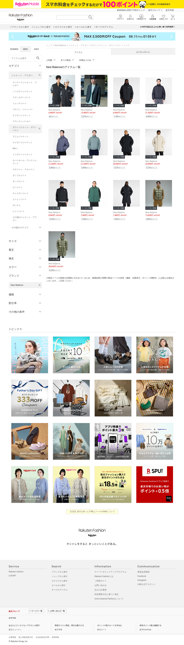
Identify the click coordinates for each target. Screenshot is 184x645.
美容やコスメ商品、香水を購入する (69, 625)
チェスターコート (21, 193)
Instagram (142, 580)
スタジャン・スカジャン (24, 169)
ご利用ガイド (100, 581)
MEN (25, 49)
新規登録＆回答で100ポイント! (131, 10)
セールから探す (59, 585)
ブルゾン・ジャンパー (23, 109)
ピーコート (18, 187)
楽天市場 (170, 10)
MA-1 (15, 148)
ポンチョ (17, 205)
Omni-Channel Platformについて (108, 599)
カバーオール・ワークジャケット (25, 162)
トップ (49, 45)
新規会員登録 (144, 572)
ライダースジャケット (23, 142)
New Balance (60, 45)
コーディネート (143, 52)
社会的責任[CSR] (42, 637)
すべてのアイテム (60, 590)
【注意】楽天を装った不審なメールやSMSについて (92, 511)
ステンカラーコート (22, 97)
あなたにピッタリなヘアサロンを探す (24, 625)
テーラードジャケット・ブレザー (25, 84)
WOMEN (14, 49)
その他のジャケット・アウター (25, 218)
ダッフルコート (20, 175)
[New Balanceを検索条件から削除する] (39, 285)
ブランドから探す (60, 572)
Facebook (142, 576)
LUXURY (12, 576)
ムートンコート (20, 199)
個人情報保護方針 (25, 637)
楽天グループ (154, 10)
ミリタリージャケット (23, 154)
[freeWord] (25, 58)
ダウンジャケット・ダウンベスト (25, 128)
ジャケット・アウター (22, 75)
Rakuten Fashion (16, 572)
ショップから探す (60, 576)
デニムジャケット (21, 136)
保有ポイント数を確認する (151, 625)
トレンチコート (20, 103)
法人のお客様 (100, 590)
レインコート (19, 211)
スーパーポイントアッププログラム (110, 572)
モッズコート (19, 181)
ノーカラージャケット (23, 91)
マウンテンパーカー (22, 121)
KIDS (36, 49)
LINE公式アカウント (147, 584)
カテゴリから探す (60, 581)
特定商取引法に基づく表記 (106, 594)
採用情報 (55, 637)
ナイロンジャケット (22, 115)
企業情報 (12, 637)
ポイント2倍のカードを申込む (109, 625)
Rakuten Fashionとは (103, 576)
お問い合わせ (100, 585)
